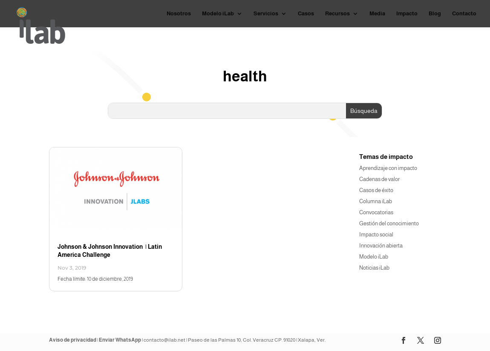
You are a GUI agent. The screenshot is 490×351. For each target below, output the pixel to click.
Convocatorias (376, 212)
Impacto (407, 14)
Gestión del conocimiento (389, 223)
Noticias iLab (374, 268)
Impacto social (376, 234)
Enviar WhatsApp (120, 340)
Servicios (266, 14)
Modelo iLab (218, 14)
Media (377, 14)
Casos (306, 14)
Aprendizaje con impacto (388, 168)
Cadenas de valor (379, 179)
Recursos (337, 14)
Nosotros (179, 14)
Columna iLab (375, 201)
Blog (435, 14)
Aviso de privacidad (72, 340)
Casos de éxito (376, 190)
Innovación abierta (381, 245)
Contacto (464, 14)
